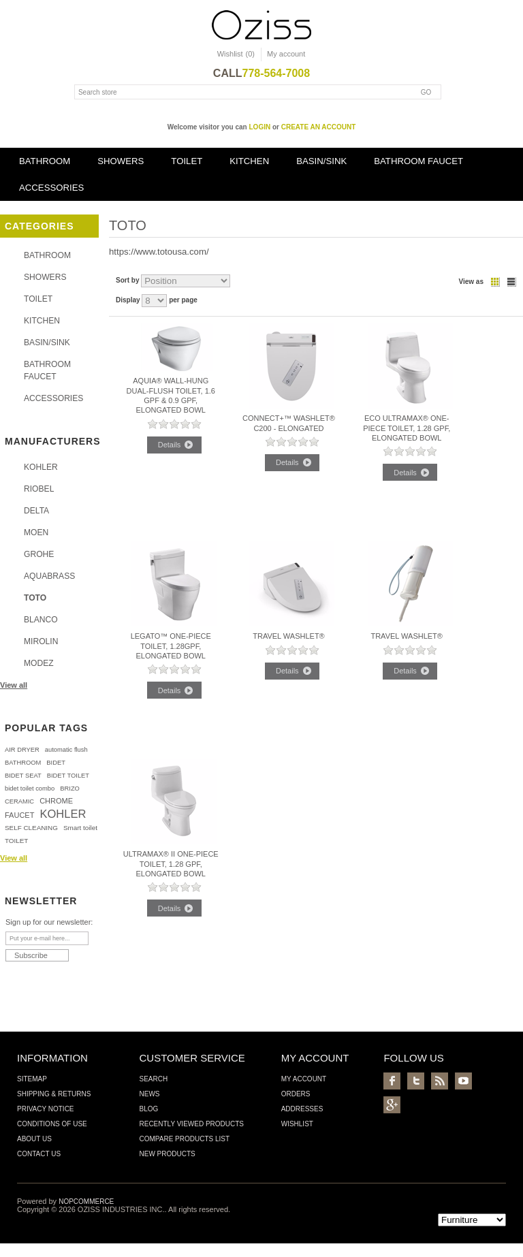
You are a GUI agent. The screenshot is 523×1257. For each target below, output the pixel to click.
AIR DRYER (22, 749)
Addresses (302, 1109)
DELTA (36, 510)
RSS (439, 1080)
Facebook (391, 1080)
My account (286, 54)
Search (153, 1079)
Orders (296, 1094)
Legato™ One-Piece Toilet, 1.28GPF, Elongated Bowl (171, 646)
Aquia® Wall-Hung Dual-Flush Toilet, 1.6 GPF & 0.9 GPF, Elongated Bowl (171, 395)
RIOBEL (39, 489)
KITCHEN (249, 161)
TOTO (35, 598)
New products (167, 1154)
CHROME (56, 801)
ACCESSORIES (51, 187)
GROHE (39, 554)
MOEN (36, 532)
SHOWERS (120, 161)
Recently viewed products (191, 1124)
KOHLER (41, 467)
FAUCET (19, 815)
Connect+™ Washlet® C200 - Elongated (288, 423)
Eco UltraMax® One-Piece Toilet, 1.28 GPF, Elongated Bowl (406, 428)
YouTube (463, 1080)
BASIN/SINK (321, 161)
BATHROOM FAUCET (418, 161)
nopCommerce (86, 1201)
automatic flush (66, 749)
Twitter (415, 1080)
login (260, 127)
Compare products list (184, 1139)
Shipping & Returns (54, 1094)
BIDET (55, 762)
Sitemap (32, 1079)
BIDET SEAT (23, 775)
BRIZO (70, 788)
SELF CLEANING (31, 827)
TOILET (186, 161)
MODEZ (39, 663)
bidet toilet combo (29, 788)
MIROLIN (41, 641)
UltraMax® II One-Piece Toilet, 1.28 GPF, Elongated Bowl (171, 864)
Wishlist (297, 1124)
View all (13, 685)
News (149, 1094)
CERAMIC (19, 801)
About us (34, 1139)
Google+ (391, 1104)
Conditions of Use (52, 1124)
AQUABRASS (49, 576)
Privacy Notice (45, 1109)
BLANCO (41, 619)
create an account (318, 127)
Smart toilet (80, 827)
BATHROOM (44, 161)
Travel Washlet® (289, 636)
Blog (148, 1109)
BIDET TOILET (68, 775)
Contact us (39, 1154)
